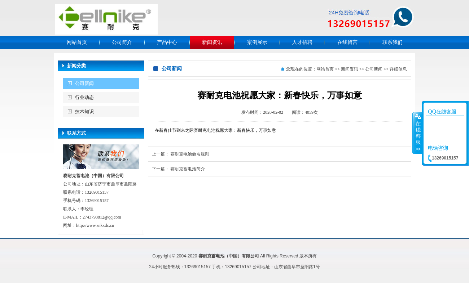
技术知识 (84, 111)
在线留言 (347, 42)
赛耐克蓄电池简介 (187, 168)
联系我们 (392, 42)
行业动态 (84, 97)
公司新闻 (84, 83)
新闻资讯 (212, 42)
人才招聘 (302, 42)
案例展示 (257, 42)
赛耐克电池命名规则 (189, 154)
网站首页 (77, 42)
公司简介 (122, 42)
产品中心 (167, 42)
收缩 (417, 133)
